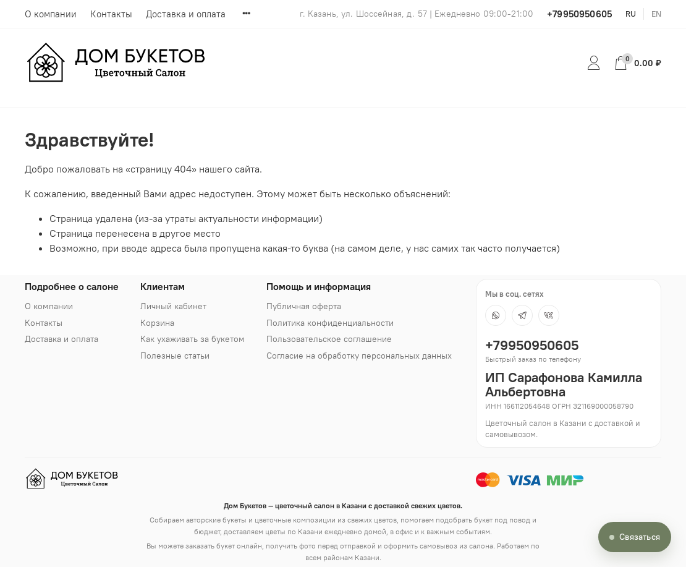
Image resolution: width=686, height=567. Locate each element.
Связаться (639, 536)
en (656, 14)
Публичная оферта (303, 306)
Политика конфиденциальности (330, 322)
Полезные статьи (175, 355)
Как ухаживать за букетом (192, 338)
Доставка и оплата (186, 14)
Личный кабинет (173, 306)
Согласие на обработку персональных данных (359, 355)
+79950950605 (579, 14)
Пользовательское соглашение (329, 338)
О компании (51, 14)
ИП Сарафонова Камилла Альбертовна (563, 384)
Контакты (111, 14)
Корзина (157, 322)
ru (630, 14)
